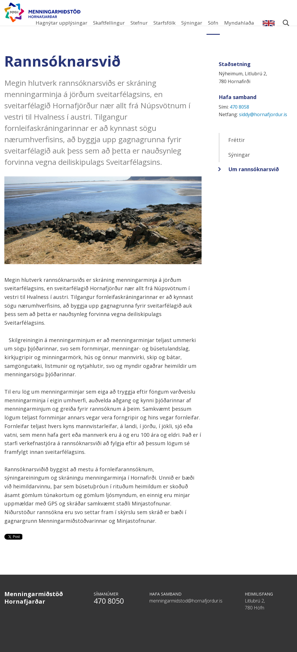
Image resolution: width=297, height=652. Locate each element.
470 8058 (239, 115)
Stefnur (139, 22)
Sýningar (191, 22)
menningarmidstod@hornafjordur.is (185, 609)
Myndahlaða (239, 22)
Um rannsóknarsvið (253, 177)
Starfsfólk (164, 22)
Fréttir (236, 148)
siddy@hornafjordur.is (263, 123)
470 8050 (109, 609)
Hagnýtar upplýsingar (61, 22)
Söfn (213, 22)
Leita (286, 26)
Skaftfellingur (109, 22)
